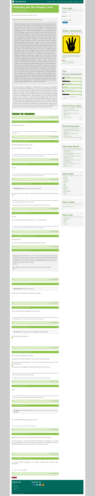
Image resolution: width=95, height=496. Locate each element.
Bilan (18, 405)
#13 (57, 405)
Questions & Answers (67, 191)
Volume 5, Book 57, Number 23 (37, 81)
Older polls (65, 98)
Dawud (18, 183)
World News (65, 178)
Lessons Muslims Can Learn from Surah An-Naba (72, 137)
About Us (15, 484)
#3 (57, 164)
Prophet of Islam (16, 114)
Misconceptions (66, 187)
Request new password (67, 20)
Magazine (49, 1)
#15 (57, 458)
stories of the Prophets (29, 114)
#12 (57, 385)
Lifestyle (64, 185)
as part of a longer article (30, 15)
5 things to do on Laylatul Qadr (69, 109)
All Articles (65, 177)
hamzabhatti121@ (66, 218)
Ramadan (65, 188)
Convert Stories (66, 180)
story (22, 114)
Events (65, 1)
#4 (57, 183)
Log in (81, 1)
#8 (57, 283)
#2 (57, 141)
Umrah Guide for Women (68, 136)
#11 (57, 352)
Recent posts (76, 1)
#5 (57, 213)
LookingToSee (20, 458)
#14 (57, 433)
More (81, 118)
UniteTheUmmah (20, 235)
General (25, 9)
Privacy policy (15, 486)
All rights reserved (21, 493)
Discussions (21, 9)
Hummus (19, 433)
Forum (16, 9)
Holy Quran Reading (67, 117)
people (64, 182)
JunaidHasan (65, 224)
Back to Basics (65, 181)
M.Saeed (65, 221)
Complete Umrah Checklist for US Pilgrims (71, 129)
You (17, 11)
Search (14, 489)
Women (64, 194)
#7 (57, 250)
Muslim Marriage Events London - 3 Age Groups (72, 153)
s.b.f (18, 250)
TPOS (18, 121)
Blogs (62, 1)
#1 (57, 121)
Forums (58, 1)
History (64, 184)
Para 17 (64, 115)
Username (64, 12)
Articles (53, 1)
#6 (57, 235)
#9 (57, 307)
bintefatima (65, 219)
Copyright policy (16, 488)
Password (64, 16)
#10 (57, 327)
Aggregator (70, 1)
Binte (64, 222)
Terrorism (65, 192)
